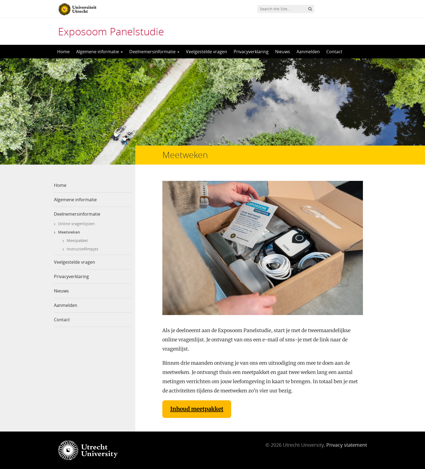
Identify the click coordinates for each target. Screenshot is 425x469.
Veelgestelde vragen (206, 52)
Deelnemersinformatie (154, 52)
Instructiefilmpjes (82, 248)
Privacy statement (346, 445)
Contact (334, 52)
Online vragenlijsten (76, 223)
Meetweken (69, 232)
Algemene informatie (99, 52)
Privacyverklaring (251, 52)
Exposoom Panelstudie (111, 31)
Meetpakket (77, 240)
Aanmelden (308, 52)
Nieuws (282, 52)
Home (63, 52)
